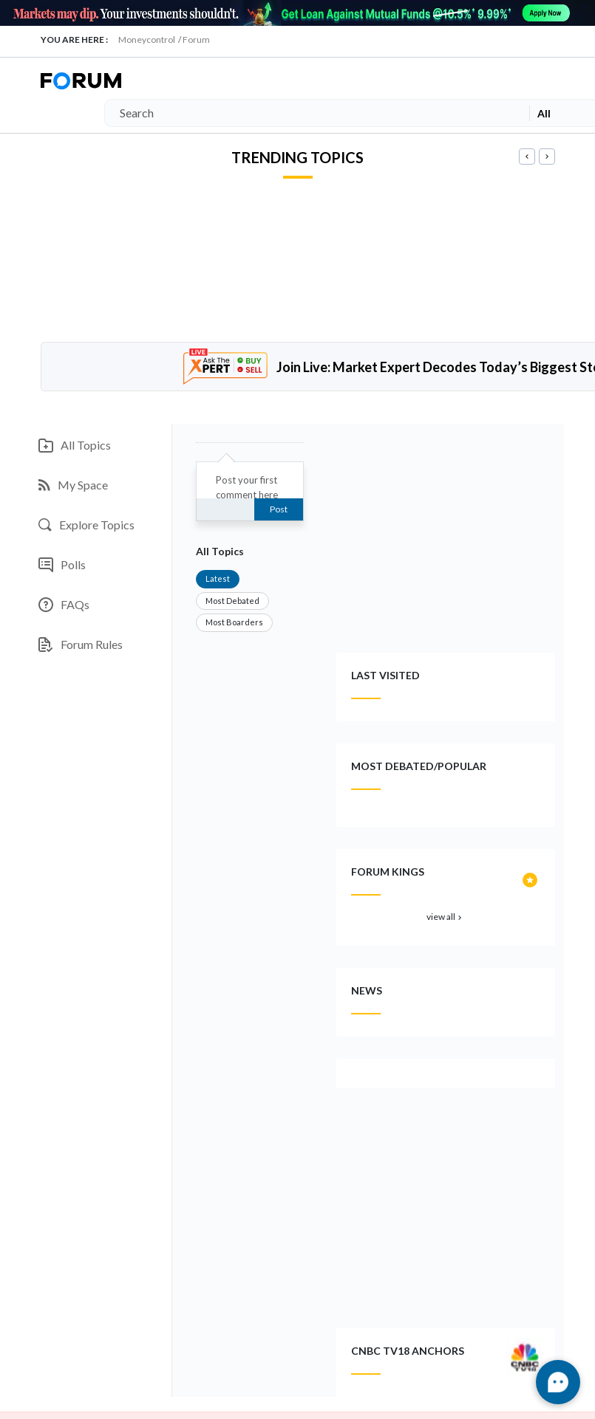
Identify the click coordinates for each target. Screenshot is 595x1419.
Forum (196, 39)
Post (279, 509)
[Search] (314, 113)
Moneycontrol (146, 39)
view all (445, 916)
